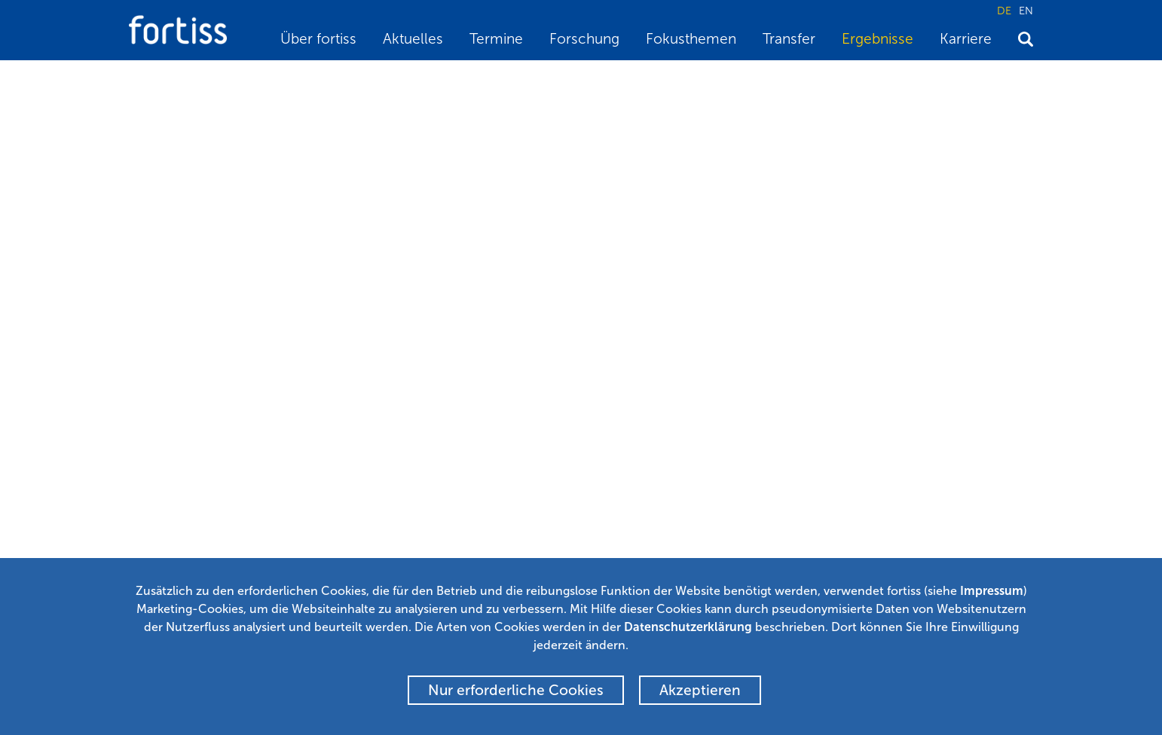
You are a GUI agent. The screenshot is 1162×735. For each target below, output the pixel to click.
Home (143, 79)
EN (1026, 10)
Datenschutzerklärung (688, 627)
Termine (496, 38)
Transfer (789, 38)
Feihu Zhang (164, 277)
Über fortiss (318, 38)
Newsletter (465, 525)
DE (1004, 10)
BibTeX (168, 390)
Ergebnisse (877, 38)
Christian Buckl (409, 277)
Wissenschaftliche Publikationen (323, 79)
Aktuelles (413, 38)
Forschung (584, 38)
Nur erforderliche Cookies (516, 690)
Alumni (455, 547)
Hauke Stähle (247, 277)
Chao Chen (325, 277)
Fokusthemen (691, 38)
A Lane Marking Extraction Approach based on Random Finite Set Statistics (587, 79)
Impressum (991, 591)
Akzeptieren (700, 690)
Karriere (966, 38)
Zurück (254, 390)
